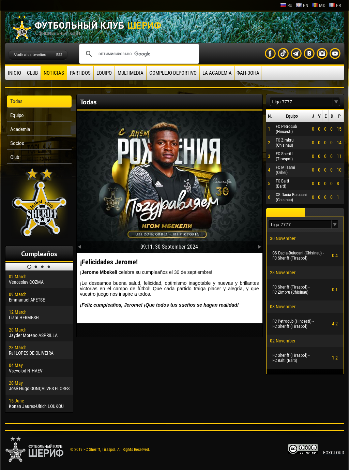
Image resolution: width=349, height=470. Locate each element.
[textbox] (301, 102)
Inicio (14, 73)
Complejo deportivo (173, 73)
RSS (59, 55)
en (302, 5)
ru (286, 5)
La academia (217, 73)
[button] (336, 102)
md (318, 5)
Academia (20, 129)
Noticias (54, 73)
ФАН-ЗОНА (248, 73)
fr (335, 5)
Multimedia (130, 73)
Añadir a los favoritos (30, 55)
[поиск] (138, 54)
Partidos (80, 73)
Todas (16, 101)
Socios (17, 143)
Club (32, 73)
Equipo (104, 73)
